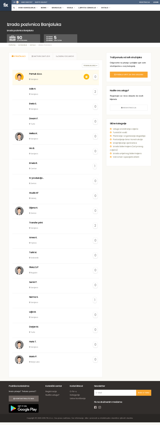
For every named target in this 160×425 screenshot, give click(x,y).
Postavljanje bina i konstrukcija (128, 139)
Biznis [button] (44, 7)
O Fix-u (73, 391)
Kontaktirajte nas (23, 399)
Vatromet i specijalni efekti (126, 157)
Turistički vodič (120, 132)
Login (155, 2)
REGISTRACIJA (128, 108)
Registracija (144, 2)
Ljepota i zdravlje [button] (88, 7)
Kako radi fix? (26, 2)
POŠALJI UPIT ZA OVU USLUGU (128, 75)
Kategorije (22, 45)
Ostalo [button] (105, 7)
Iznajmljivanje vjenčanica (125, 143)
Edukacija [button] (57, 7)
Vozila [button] (71, 7)
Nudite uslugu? (41, 2)
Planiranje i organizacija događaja (129, 135)
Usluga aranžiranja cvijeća (125, 129)
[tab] (19, 56)
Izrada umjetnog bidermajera (127, 153)
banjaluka (90, 66)
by (15, 2)
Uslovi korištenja (78, 398)
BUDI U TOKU (143, 393)
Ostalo (33, 45)
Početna (12, 45)
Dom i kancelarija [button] (27, 7)
